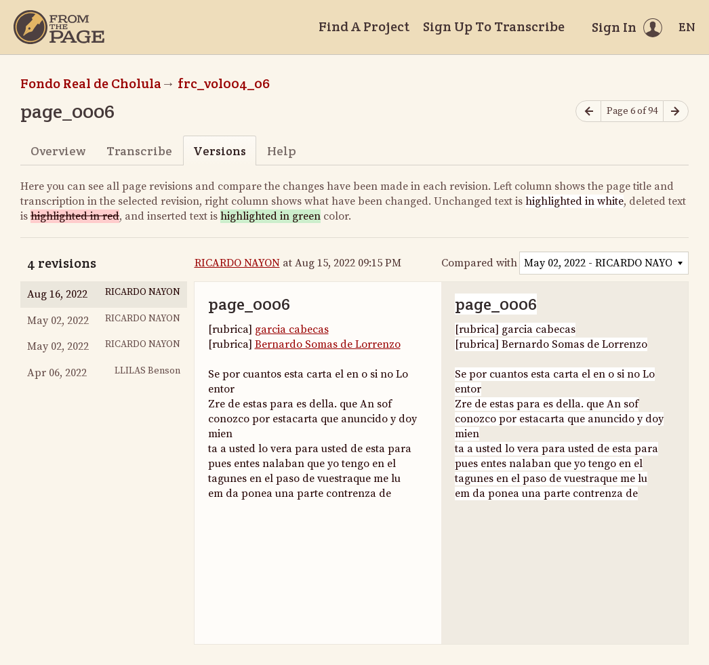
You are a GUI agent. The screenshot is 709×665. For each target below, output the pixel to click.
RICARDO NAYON (237, 263)
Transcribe (139, 151)
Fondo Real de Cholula (90, 83)
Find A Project (364, 26)
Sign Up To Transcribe (494, 26)
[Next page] (676, 111)
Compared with (479, 263)
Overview (58, 151)
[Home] (59, 27)
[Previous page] (588, 111)
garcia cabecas (292, 329)
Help (281, 151)
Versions (219, 151)
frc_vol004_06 (224, 83)
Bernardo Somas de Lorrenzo (328, 344)
